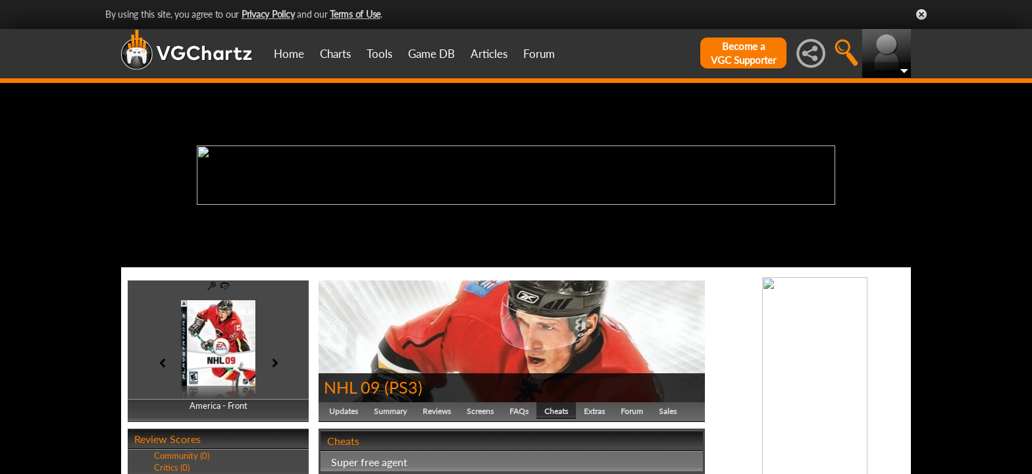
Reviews (437, 411)
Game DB (431, 54)
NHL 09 (352, 387)
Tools (379, 54)
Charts (335, 54)
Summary (390, 411)
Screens (480, 411)
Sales (668, 411)
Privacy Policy (268, 14)
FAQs (519, 411)
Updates (343, 411)
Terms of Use (355, 14)
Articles (489, 54)
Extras (594, 411)
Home (289, 54)
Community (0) (181, 455)
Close (921, 14)
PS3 (403, 387)
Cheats (556, 411)
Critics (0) (172, 467)
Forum (539, 54)
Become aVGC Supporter (743, 53)
